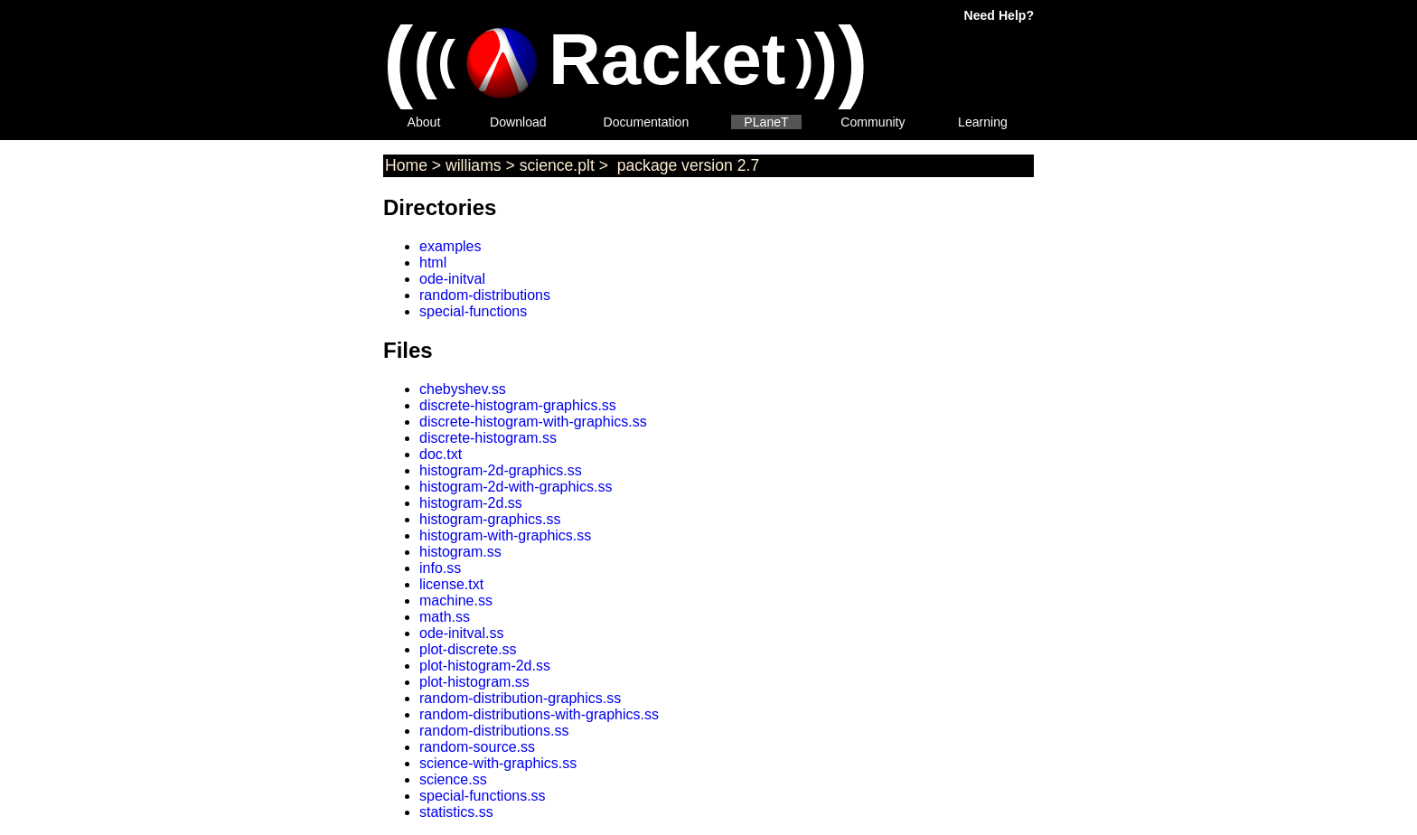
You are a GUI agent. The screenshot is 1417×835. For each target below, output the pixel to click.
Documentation (647, 122)
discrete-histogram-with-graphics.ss (533, 421)
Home (406, 165)
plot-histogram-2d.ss (484, 665)
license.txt (451, 584)
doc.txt (440, 454)
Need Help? (999, 15)
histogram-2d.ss (470, 503)
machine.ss (456, 600)
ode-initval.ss (461, 633)
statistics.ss (456, 812)
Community (872, 122)
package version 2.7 (686, 165)
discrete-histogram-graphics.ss (517, 405)
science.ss (453, 779)
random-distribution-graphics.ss (520, 698)
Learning (983, 122)
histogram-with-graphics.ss (505, 535)
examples (450, 246)
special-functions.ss (482, 795)
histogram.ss (460, 551)
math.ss (444, 616)
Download (518, 122)
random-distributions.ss (493, 730)
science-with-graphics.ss (498, 763)
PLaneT (766, 122)
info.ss (440, 568)
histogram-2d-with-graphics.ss (515, 486)
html (432, 262)
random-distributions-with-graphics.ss (539, 714)
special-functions (473, 311)
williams (474, 165)
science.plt (557, 165)
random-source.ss (477, 747)
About (424, 122)
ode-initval (452, 278)
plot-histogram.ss (474, 682)
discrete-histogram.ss (488, 438)
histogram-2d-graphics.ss (500, 470)
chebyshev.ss (462, 389)
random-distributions (484, 295)
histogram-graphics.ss (490, 519)
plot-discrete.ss (468, 649)
